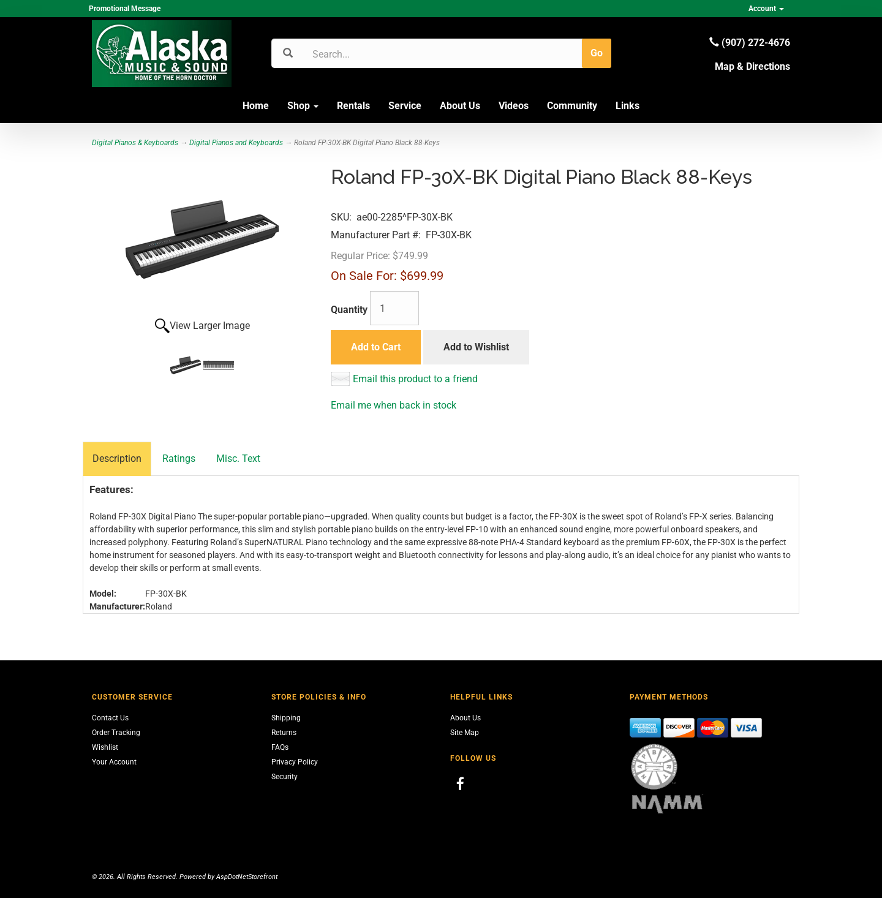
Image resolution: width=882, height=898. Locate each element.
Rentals (353, 105)
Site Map (464, 732)
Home (256, 105)
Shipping (286, 718)
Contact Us (110, 718)
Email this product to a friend (415, 379)
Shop (302, 105)
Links (627, 105)
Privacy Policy (294, 762)
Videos (514, 105)
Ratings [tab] (178, 458)
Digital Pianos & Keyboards (135, 142)
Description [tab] (116, 458)
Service (404, 105)
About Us (460, 105)
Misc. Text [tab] (238, 458)
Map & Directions (752, 66)
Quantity (349, 309)
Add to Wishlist (476, 347)
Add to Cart (376, 347)
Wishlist (105, 747)
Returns (283, 732)
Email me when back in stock (393, 405)
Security (284, 776)
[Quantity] (394, 308)
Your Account (114, 762)
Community (572, 105)
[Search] (371, 54)
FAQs (279, 747)
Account (766, 8)
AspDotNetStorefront (246, 877)
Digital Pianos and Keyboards (236, 142)
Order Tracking (116, 732)
